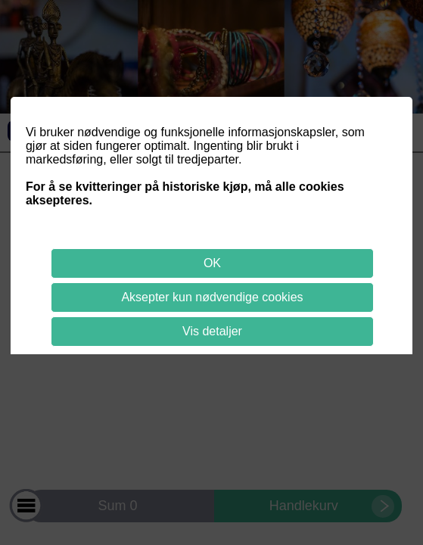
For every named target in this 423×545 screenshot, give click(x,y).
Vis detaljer (212, 331)
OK (212, 263)
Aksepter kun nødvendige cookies (212, 297)
